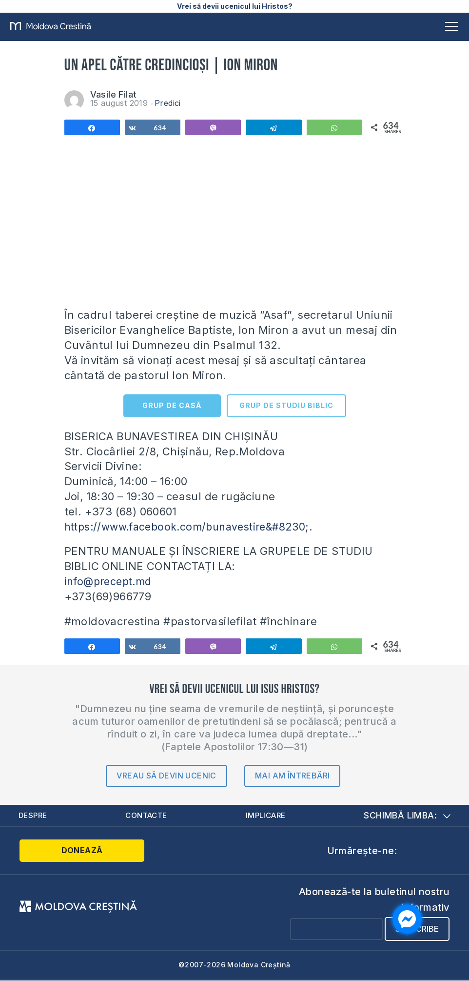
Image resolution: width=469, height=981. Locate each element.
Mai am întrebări (292, 775)
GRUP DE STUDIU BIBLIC (286, 405)
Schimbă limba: (407, 815)
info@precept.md (110, 581)
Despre (34, 815)
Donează (58, 851)
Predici (168, 103)
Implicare (267, 815)
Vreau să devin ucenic (166, 775)
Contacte (147, 815)
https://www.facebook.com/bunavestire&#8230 (191, 526)
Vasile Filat (113, 94)
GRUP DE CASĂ (171, 405)
